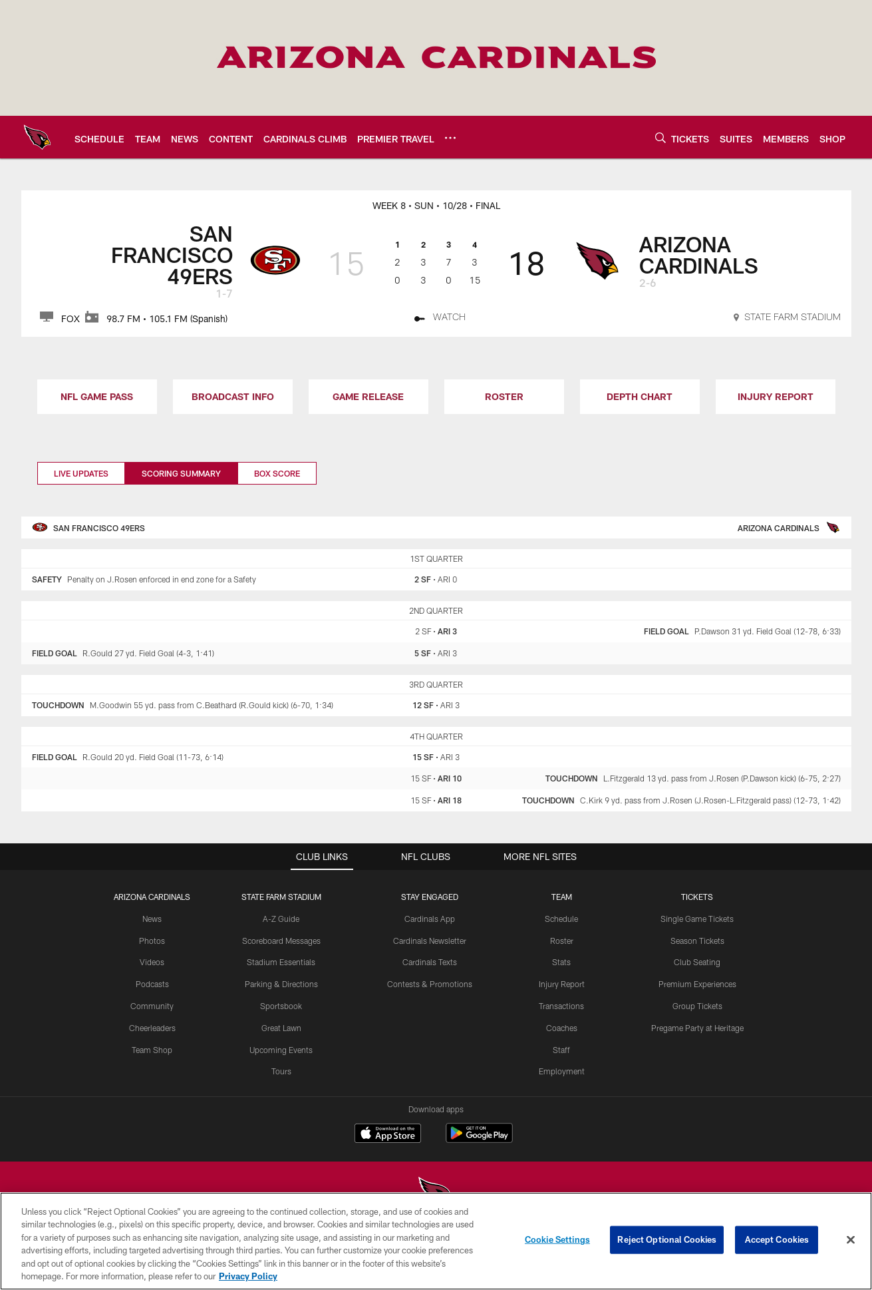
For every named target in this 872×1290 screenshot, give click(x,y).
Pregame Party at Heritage (697, 1027)
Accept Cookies (777, 1247)
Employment (562, 1071)
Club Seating (697, 962)
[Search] (660, 137)
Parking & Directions (281, 983)
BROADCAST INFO (233, 396)
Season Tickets (697, 940)
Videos (152, 962)
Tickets (697, 896)
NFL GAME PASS (97, 396)
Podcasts (152, 983)
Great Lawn (281, 1027)
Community (152, 1005)
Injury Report (562, 983)
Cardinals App (429, 918)
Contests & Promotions (429, 983)
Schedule (561, 918)
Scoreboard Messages (281, 940)
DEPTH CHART (639, 396)
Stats (561, 962)
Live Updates (81, 473)
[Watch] (440, 318)
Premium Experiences (697, 983)
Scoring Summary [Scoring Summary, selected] (181, 473)
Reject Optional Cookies (666, 1247)
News (152, 918)
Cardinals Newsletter (429, 940)
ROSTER (504, 396)
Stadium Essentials (281, 962)
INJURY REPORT (775, 396)
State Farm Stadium (281, 896)
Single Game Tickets (697, 918)
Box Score (277, 473)
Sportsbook (281, 1005)
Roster (561, 940)
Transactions (561, 1005)
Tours (281, 1071)
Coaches (561, 1027)
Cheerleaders (152, 1027)
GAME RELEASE (368, 396)
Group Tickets (697, 1005)
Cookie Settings (557, 1247)
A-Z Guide (281, 918)
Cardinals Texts (429, 962)
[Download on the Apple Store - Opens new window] (388, 1135)
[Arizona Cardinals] (436, 1195)
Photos (152, 940)
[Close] (850, 1248)
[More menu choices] (450, 137)
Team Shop (152, 1049)
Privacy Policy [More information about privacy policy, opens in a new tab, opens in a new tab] (248, 1284)
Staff (561, 1049)
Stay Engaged (429, 896)
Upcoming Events (281, 1049)
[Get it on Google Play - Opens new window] (479, 1140)
